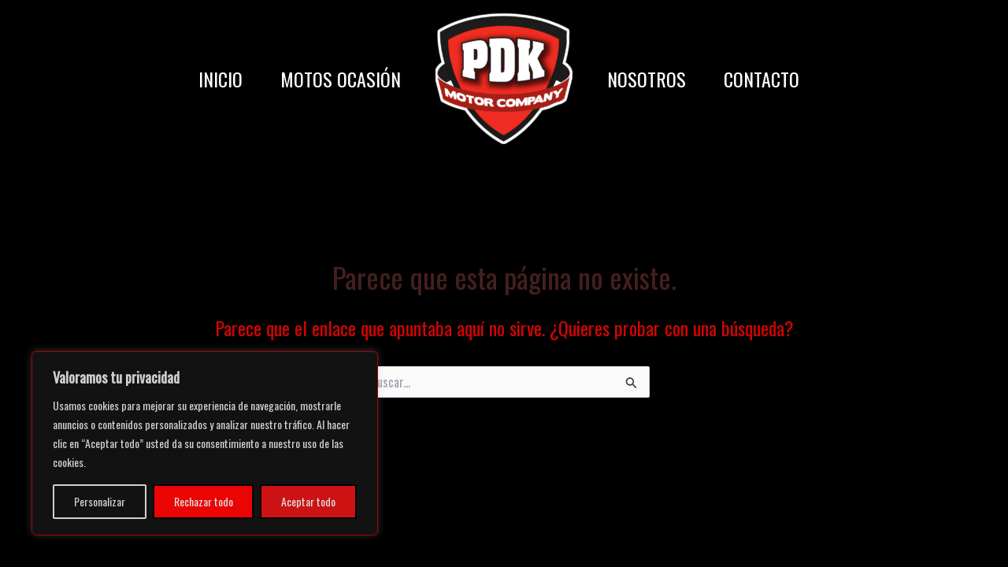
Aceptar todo (308, 501)
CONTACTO (761, 79)
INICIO (220, 79)
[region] (205, 443)
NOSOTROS (646, 79)
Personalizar (99, 501)
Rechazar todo (203, 501)
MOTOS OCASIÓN (340, 79)
